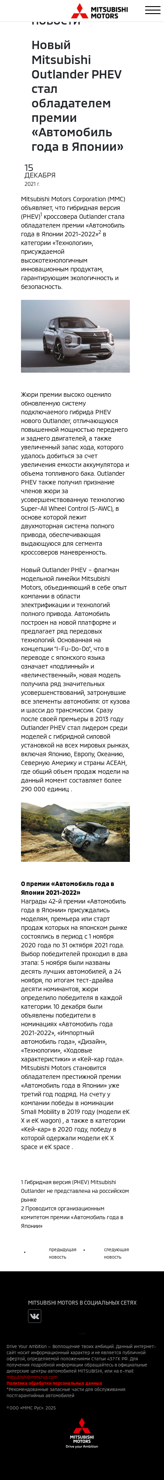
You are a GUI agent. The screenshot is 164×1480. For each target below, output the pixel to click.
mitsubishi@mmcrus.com (32, 1377)
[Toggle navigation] (153, 10)
